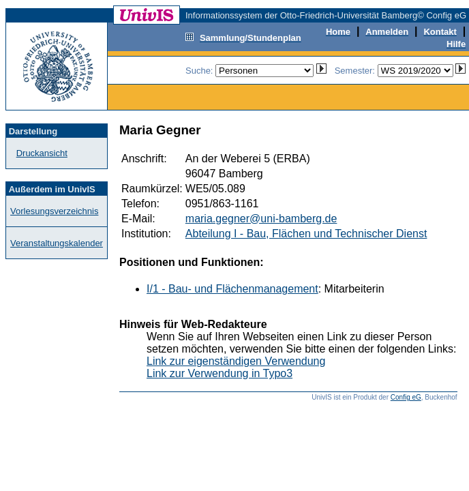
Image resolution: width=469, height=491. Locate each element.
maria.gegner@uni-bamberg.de (261, 218)
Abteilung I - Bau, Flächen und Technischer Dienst (306, 233)
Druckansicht (41, 153)
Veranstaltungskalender (56, 243)
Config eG (406, 397)
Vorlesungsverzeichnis (54, 211)
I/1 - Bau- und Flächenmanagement (232, 289)
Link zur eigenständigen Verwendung (236, 361)
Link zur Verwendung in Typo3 (219, 373)
